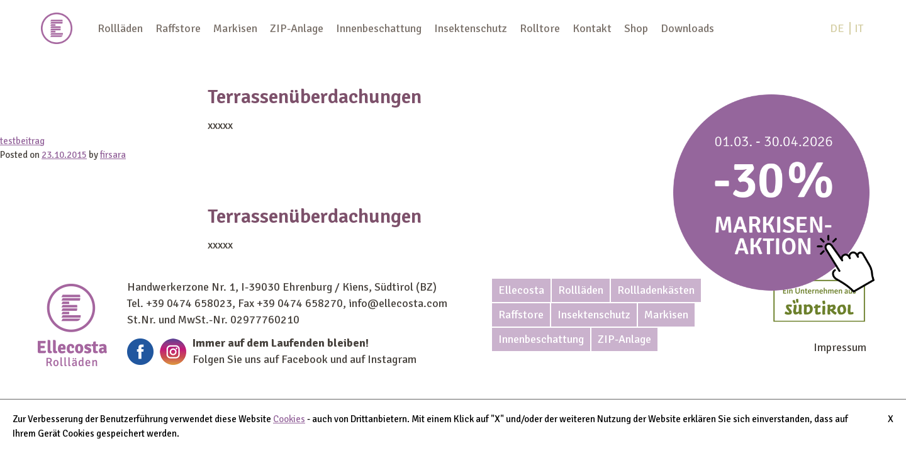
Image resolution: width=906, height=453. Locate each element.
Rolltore (540, 28)
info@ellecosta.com (398, 303)
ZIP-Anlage (296, 28)
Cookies (289, 419)
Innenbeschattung (379, 28)
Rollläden (120, 28)
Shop (636, 28)
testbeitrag (22, 141)
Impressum (840, 347)
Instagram (392, 359)
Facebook (304, 359)
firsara (113, 154)
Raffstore (178, 28)
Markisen (235, 28)
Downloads (687, 28)
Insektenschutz (470, 28)
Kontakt (592, 28)
